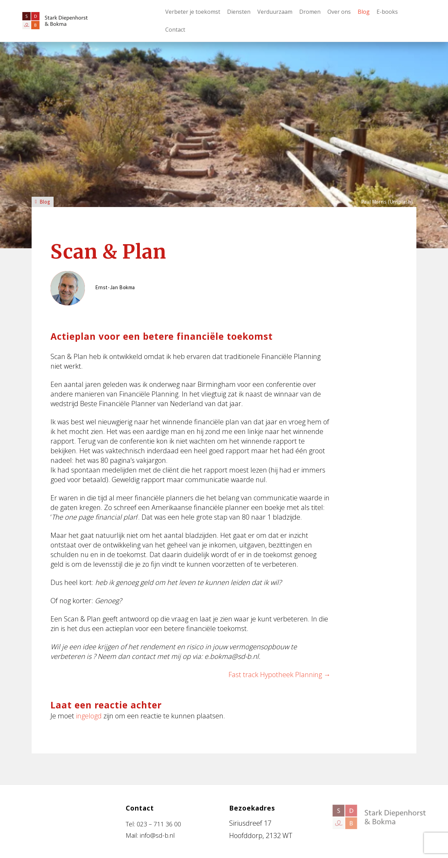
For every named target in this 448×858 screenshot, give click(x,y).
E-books (387, 11)
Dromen (310, 11)
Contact (175, 29)
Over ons (339, 11)
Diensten (238, 11)
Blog (364, 11)
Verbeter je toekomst (192, 11)
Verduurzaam (274, 11)
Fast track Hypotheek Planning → (279, 674)
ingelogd (89, 715)
